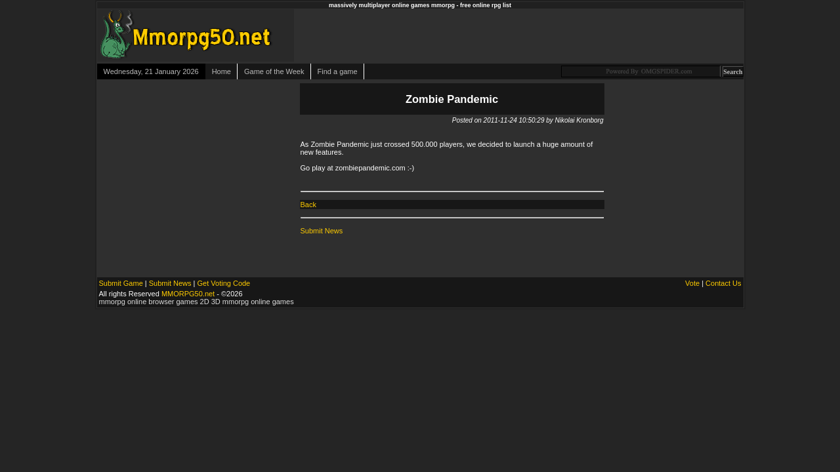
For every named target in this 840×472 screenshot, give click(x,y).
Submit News (322, 231)
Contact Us (723, 283)
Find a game (338, 71)
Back (308, 204)
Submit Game (121, 283)
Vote (692, 283)
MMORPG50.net (188, 294)
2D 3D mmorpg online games (247, 301)
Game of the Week (274, 71)
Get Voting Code (224, 283)
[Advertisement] (593, 35)
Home (221, 71)
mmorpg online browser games (148, 301)
